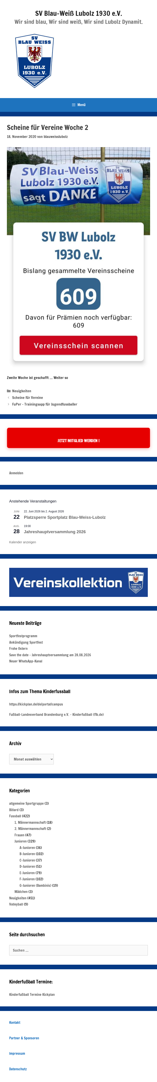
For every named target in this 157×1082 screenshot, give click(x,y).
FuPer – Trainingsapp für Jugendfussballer (44, 404)
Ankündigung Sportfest (26, 642)
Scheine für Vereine (27, 397)
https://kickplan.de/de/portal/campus (36, 704)
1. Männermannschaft (30, 822)
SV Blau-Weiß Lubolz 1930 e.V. (78, 13)
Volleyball (16, 904)
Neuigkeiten (21, 390)
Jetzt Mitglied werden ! (78, 440)
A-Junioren (27, 847)
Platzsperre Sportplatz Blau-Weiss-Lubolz (65, 517)
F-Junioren (27, 879)
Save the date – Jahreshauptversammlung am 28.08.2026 (50, 655)
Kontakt (14, 1022)
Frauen (19, 835)
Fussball (15, 816)
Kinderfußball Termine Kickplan (32, 994)
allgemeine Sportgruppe (26, 803)
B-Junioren (27, 853)
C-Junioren (27, 860)
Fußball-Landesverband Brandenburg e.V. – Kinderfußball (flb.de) (56, 714)
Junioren (20, 841)
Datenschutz (18, 1069)
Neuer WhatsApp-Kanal (25, 661)
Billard (14, 809)
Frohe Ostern (18, 648)
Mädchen (21, 891)
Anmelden (16, 473)
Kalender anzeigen (22, 542)
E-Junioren (27, 873)
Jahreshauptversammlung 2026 (55, 532)
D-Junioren (27, 866)
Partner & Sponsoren (24, 1038)
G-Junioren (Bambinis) (35, 885)
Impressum (17, 1053)
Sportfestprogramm (23, 636)
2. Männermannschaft (30, 828)
